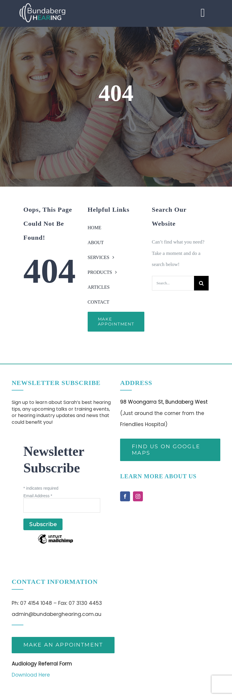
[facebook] (125, 496)
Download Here (31, 674)
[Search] (201, 283)
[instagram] (138, 496)
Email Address (37, 495)
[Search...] (173, 283)
